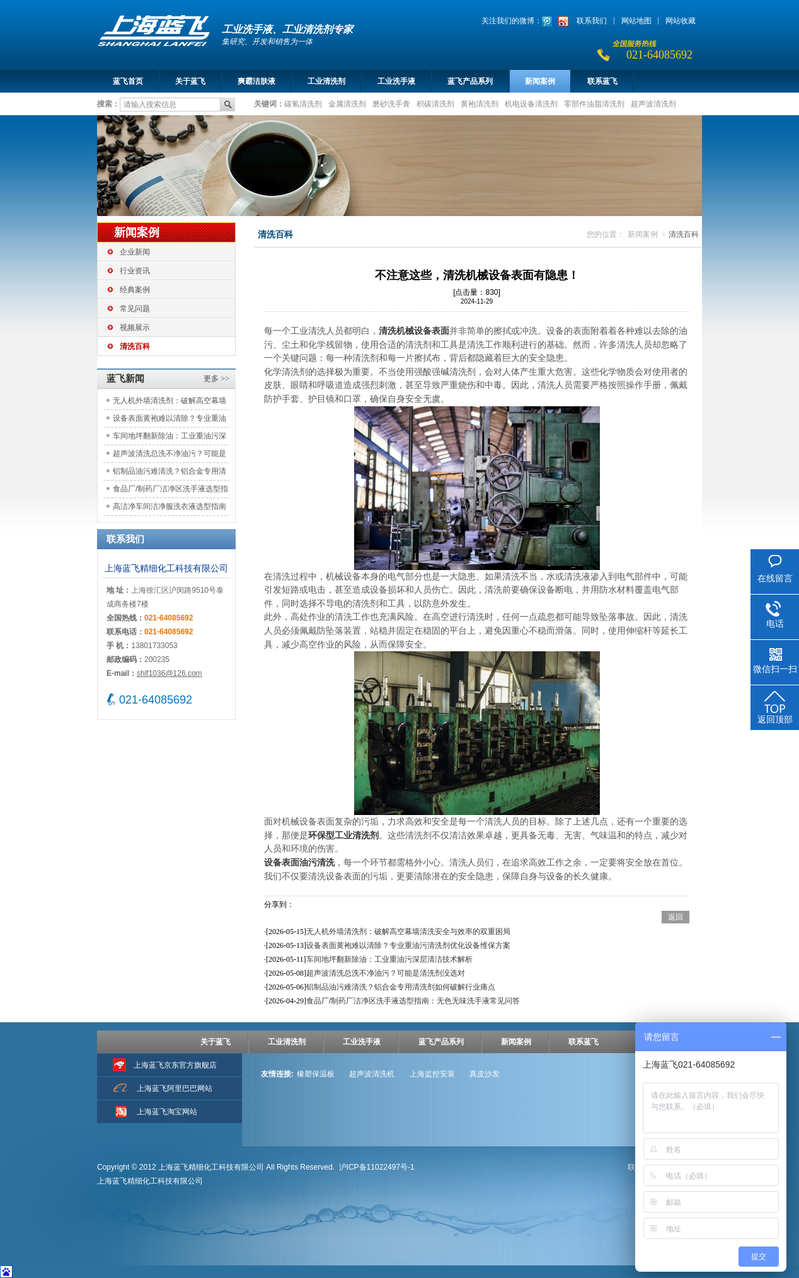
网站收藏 (680, 20)
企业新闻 (135, 252)
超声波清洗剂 (653, 103)
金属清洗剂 (347, 103)
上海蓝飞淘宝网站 (167, 1111)
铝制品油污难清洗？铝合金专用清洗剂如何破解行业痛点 (169, 473)
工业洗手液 (396, 81)
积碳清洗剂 (435, 103)
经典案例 (135, 289)
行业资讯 (135, 270)
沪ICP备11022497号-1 (377, 1167)
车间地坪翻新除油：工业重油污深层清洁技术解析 (169, 438)
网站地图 (636, 20)
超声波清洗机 (371, 1074)
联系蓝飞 (602, 81)
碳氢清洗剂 (303, 103)
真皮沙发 (484, 1074)
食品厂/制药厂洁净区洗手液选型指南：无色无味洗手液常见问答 (170, 491)
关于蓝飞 (190, 81)
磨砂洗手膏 (391, 103)
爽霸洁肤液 (256, 81)
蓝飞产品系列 (470, 81)
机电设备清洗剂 (531, 103)
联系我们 (592, 20)
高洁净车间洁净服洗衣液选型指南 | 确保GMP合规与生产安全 (169, 508)
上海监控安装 (432, 1074)
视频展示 (135, 327)
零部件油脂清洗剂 (594, 103)
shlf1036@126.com (169, 673)
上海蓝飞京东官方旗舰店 (175, 1065)
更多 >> (216, 378)
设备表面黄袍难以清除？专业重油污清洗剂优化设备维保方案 (169, 420)
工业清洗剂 (326, 81)
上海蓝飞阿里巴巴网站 (174, 1088)
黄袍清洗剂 (479, 103)
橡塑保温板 (316, 1074)
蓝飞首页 (128, 81)
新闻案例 (540, 81)
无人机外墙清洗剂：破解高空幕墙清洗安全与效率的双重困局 (169, 402)
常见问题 (135, 308)
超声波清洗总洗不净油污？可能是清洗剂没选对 (169, 455)
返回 (675, 917)
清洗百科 (135, 346)
